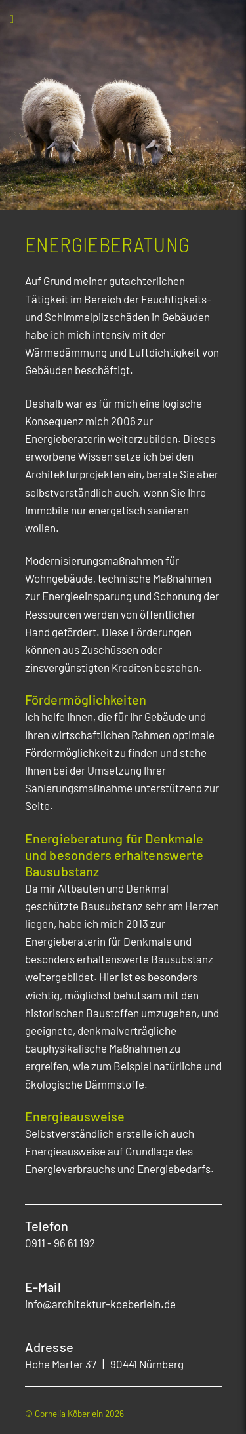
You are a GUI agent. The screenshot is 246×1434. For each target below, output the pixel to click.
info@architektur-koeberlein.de (100, 1303)
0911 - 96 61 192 (60, 1242)
